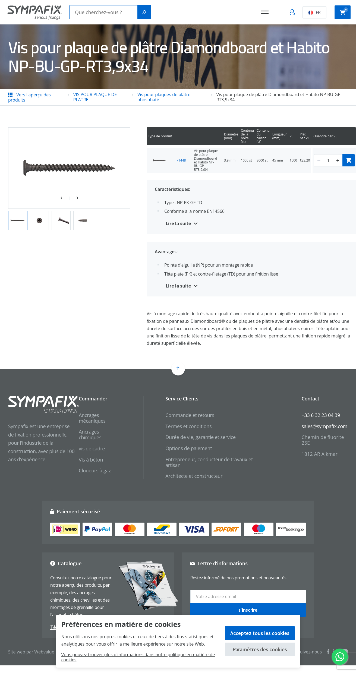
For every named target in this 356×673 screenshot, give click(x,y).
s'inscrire (247, 610)
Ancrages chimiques (90, 434)
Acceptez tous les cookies (259, 633)
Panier (344, 11)
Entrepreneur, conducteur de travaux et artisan (209, 462)
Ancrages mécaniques (92, 418)
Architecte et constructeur (193, 476)
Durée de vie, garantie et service (200, 437)
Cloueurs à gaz (95, 470)
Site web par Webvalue (31, 651)
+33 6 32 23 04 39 (321, 415)
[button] (65, 198)
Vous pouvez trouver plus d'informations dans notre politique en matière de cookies (138, 657)
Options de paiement (188, 448)
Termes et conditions (188, 426)
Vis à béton (91, 459)
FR (314, 12)
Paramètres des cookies (259, 649)
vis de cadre (92, 448)
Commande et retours (189, 415)
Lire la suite (178, 223)
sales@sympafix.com (325, 426)
